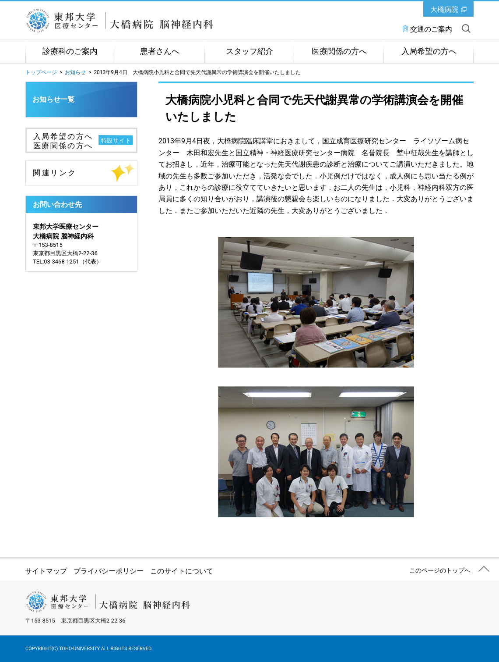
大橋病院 (444, 9)
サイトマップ (46, 571)
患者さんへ (159, 51)
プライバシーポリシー (109, 571)
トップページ (41, 72)
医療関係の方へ (339, 51)
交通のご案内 (431, 29)
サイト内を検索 (466, 28)
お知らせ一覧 (53, 99)
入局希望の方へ (429, 51)
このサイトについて (181, 571)
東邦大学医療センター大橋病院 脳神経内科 (124, 20)
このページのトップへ (440, 570)
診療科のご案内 (70, 51)
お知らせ (75, 72)
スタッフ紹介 (249, 51)
